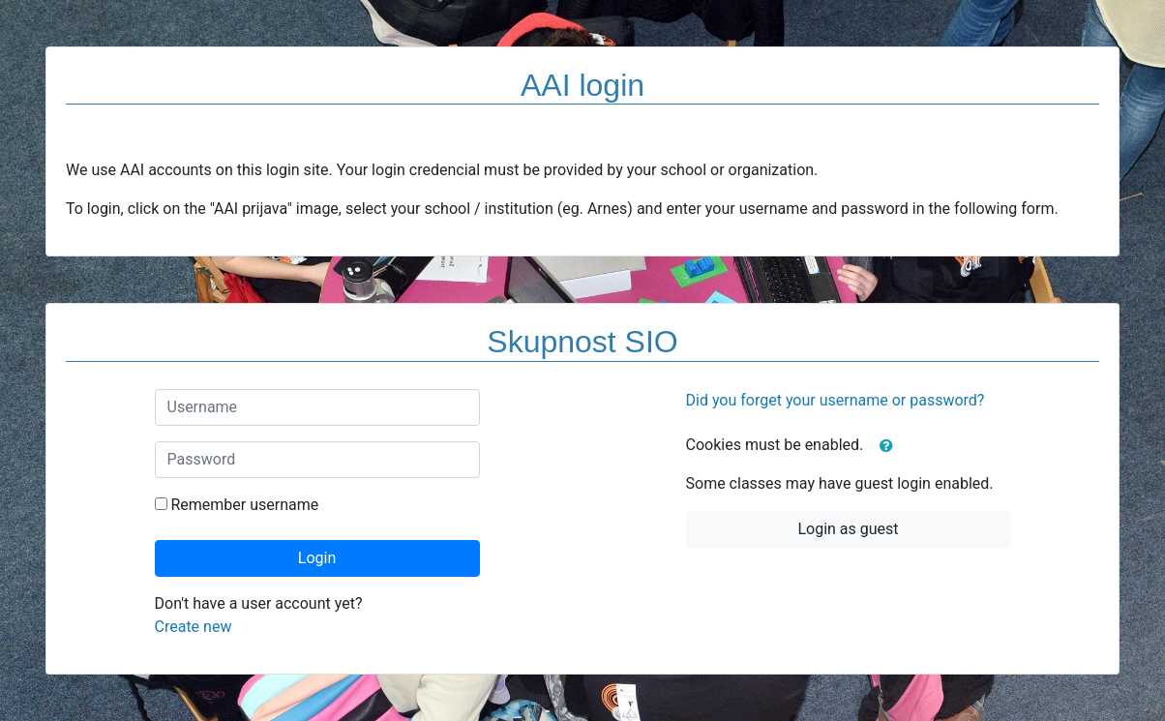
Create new (193, 626)
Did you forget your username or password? (835, 400)
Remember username (244, 505)
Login (317, 558)
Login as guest (847, 529)
